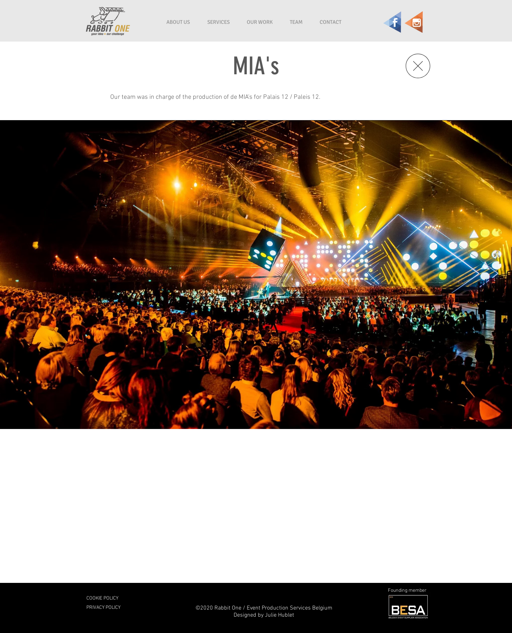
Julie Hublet (279, 615)
